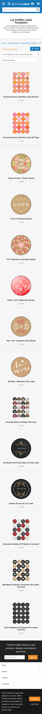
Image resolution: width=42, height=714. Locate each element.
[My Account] (32, 4)
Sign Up (33, 657)
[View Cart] (38, 4)
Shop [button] (4, 665)
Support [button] (5, 678)
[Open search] (38, 10)
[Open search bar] (9, 4)
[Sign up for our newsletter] (14, 657)
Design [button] (4, 671)
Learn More (35, 704)
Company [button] (5, 684)
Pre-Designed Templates (28, 43)
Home (4, 43)
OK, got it (34, 699)
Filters (35, 49)
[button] (3, 4)
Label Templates (13, 43)
